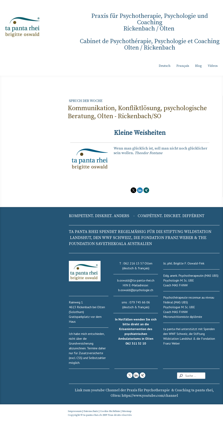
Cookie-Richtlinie (110, 411)
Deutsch (164, 66)
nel (150, 395)
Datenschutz (90, 411)
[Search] (191, 375)
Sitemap (126, 411)
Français (182, 66)
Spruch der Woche (85, 101)
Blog (198, 66)
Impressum (75, 411)
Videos (213, 66)
